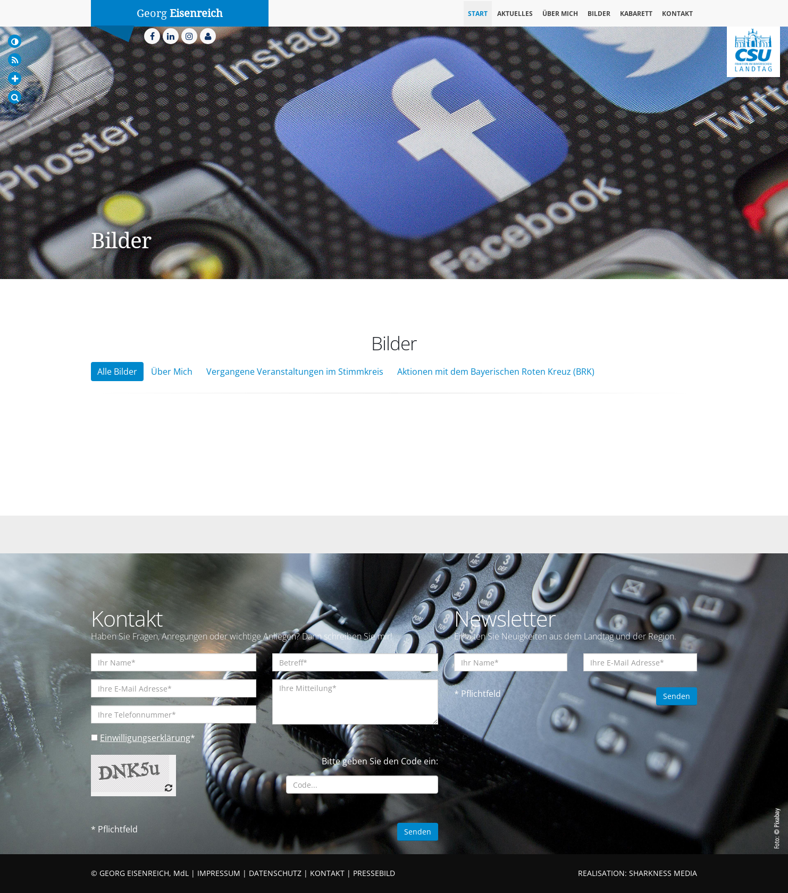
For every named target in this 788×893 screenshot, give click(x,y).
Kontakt (677, 13)
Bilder (599, 13)
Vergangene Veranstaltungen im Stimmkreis (294, 371)
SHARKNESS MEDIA (663, 873)
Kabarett (636, 13)
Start (478, 13)
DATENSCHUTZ (275, 873)
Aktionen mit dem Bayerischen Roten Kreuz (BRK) (495, 371)
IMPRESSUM (218, 873)
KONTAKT (327, 873)
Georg (180, 13)
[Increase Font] (14, 78)
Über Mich (171, 371)
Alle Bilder (117, 371)
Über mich (560, 13)
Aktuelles (515, 13)
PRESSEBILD (374, 873)
